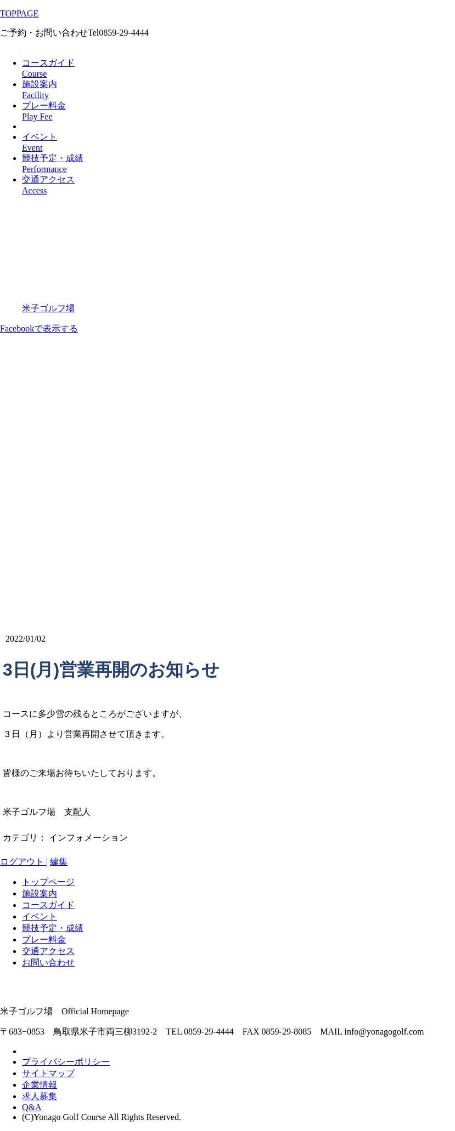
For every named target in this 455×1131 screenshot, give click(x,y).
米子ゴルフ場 (48, 308)
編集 (59, 861)
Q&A (32, 1107)
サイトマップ (48, 1073)
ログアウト (23, 861)
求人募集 (39, 1096)
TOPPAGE (19, 13)
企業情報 (39, 1084)
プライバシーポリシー (66, 1061)
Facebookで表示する (39, 328)
